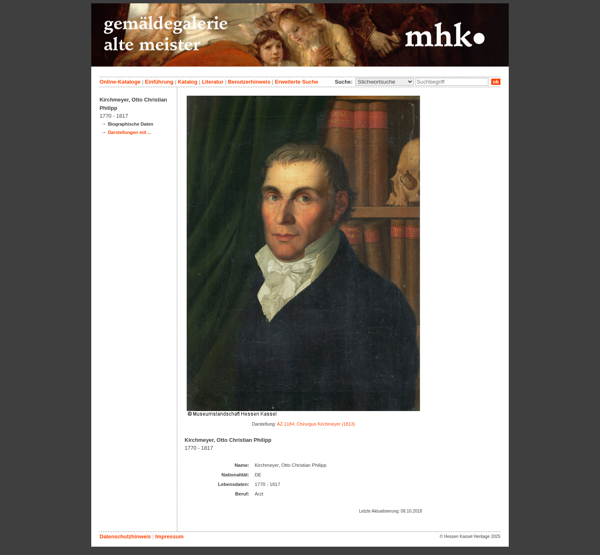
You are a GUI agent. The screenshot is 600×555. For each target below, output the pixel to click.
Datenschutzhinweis (125, 536)
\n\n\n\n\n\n (384, 82)
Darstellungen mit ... (129, 132)
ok (495, 82)
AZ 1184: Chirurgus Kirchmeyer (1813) (316, 423)
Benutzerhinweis (249, 82)
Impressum (169, 536)
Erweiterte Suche (296, 82)
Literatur (212, 82)
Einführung (159, 82)
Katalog (188, 82)
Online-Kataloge (120, 82)
